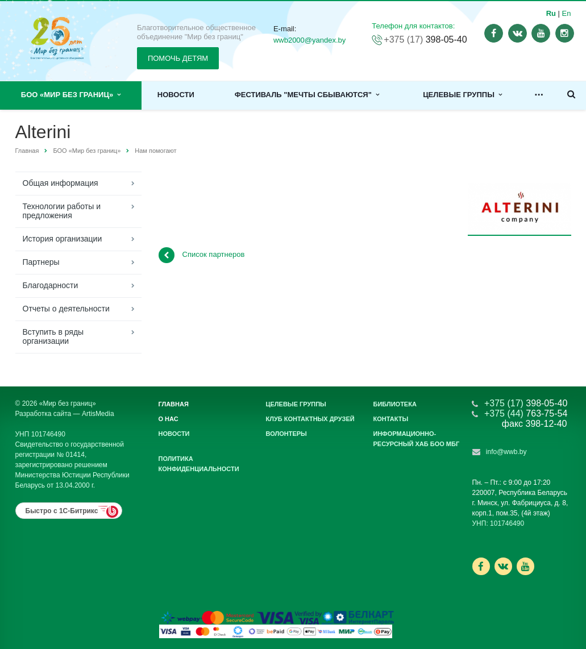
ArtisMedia (98, 414)
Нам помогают (155, 150)
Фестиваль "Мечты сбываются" (307, 94)
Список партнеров (202, 255)
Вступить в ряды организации (53, 336)
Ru (551, 13)
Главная (27, 150)
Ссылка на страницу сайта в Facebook (481, 566)
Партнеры (41, 262)
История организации (62, 238)
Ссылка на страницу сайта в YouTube (525, 566)
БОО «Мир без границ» (71, 94)
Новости (175, 94)
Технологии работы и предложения (62, 211)
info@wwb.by (506, 452)
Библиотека (395, 404)
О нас (168, 418)
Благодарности (50, 285)
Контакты (391, 418)
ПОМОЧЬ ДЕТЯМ (178, 58)
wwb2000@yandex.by (309, 40)
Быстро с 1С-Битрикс (62, 511)
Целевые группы (462, 94)
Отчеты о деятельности (66, 308)
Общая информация (60, 183)
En (566, 13)
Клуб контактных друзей (310, 418)
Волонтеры (286, 433)
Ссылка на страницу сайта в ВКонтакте (503, 566)
